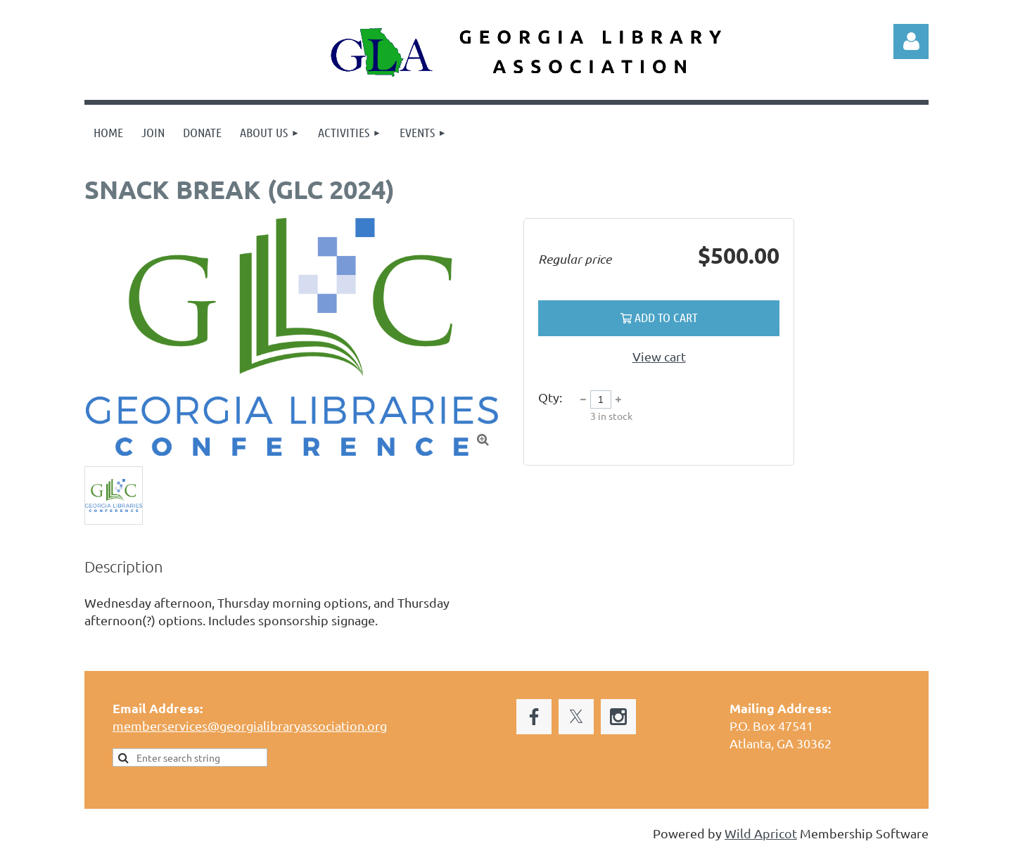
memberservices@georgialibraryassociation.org (250, 725)
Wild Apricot (761, 833)
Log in (911, 41)
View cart (659, 356)
